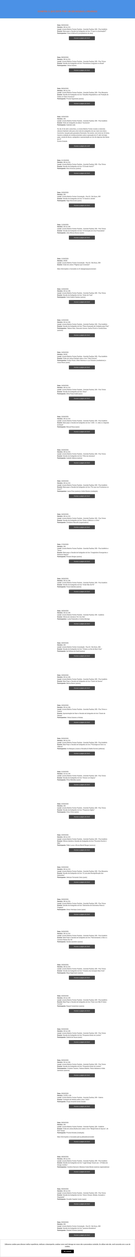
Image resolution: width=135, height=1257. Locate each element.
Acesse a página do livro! (82, 38)
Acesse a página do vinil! (82, 146)
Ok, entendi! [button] (67, 1251)
